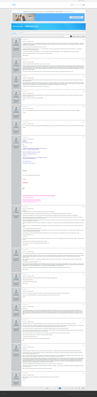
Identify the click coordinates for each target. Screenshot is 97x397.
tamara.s (16, 44)
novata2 (16, 80)
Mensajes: (15, 50)
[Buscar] (76, 5)
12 (65, 388)
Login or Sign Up (81, 0)
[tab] (14, 33)
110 (76, 388)
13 (67, 388)
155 (79, 388)
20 (70, 388)
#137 (83, 60)
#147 (83, 304)
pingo (16, 309)
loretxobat (16, 96)
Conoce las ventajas (76, 17)
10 (59, 388)
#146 (83, 289)
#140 (83, 106)
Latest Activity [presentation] (20, 32)
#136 (83, 39)
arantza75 (16, 111)
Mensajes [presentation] (14, 32)
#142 (83, 137)
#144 (83, 249)
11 (62, 388)
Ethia (16, 141)
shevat (16, 126)
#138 (83, 76)
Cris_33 (16, 64)
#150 (83, 373)
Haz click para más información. (69, 11)
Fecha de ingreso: (16, 48)
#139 (83, 91)
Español (4, 393)
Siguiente (83, 388)
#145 (83, 274)
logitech (16, 324)
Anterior (47, 388)
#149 (83, 345)
